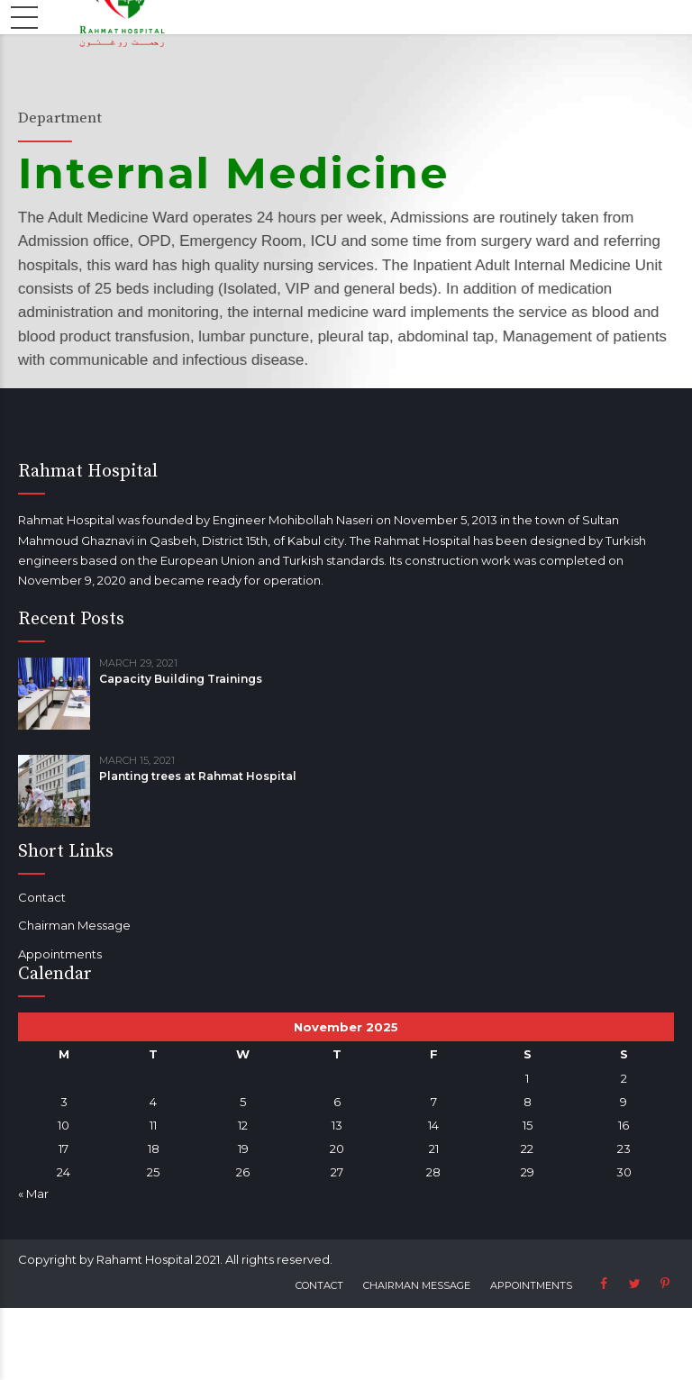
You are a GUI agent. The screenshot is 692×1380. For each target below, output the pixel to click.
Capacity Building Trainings (180, 678)
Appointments (60, 954)
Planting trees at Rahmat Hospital (197, 776)
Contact (42, 897)
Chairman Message (74, 925)
